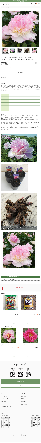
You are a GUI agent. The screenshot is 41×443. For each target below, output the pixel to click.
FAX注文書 (20, 385)
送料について (3, 77)
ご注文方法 (23, 393)
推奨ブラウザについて (25, 404)
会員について (23, 396)
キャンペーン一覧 (5, 398)
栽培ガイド (4, 401)
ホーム (3, 393)
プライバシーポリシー (6, 404)
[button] (28, 323)
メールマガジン (24, 406)
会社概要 (22, 398)
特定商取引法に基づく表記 (6, 406)
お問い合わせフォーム (20, 381)
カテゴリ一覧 (4, 396)
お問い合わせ (23, 401)
